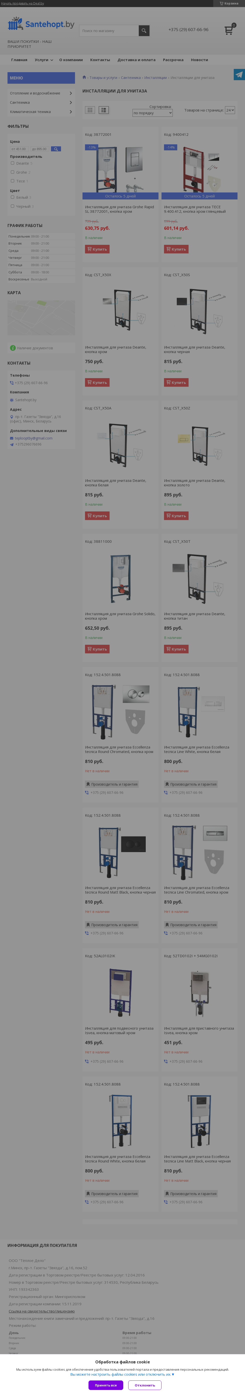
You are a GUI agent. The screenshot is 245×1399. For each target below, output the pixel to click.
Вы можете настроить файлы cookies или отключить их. (120, 1374)
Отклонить (145, 1385)
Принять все (106, 1385)
